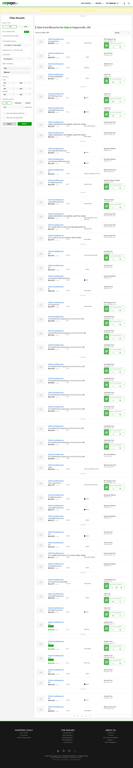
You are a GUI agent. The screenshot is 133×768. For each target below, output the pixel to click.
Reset (9, 124)
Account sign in (68, 742)
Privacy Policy (56, 759)
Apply (24, 124)
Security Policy (65, 759)
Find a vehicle (24, 733)
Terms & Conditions (75, 759)
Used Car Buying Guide (24, 737)
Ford (17, 68)
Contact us (110, 733)
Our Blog (110, 735)
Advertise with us (68, 733)
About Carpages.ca (110, 742)
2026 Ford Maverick (56, 39)
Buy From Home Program (110, 737)
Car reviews (23, 735)
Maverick (17, 72)
